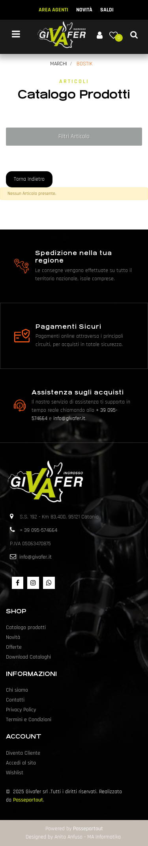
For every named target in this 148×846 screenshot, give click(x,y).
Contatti (15, 699)
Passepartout (28, 799)
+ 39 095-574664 (38, 530)
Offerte (14, 647)
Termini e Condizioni (28, 719)
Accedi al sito (21, 762)
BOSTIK (84, 63)
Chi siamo (17, 690)
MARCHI (58, 63)
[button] (99, 35)
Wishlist (14, 772)
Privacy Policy (21, 709)
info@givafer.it (69, 418)
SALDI (107, 9)
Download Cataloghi (28, 657)
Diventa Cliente (23, 753)
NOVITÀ (84, 9)
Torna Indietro (29, 179)
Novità (13, 637)
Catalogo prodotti (26, 627)
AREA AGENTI (53, 9)
